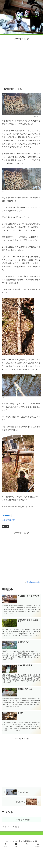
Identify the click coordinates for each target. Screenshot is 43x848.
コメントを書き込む (21, 820)
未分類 (5, 527)
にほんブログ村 (8, 520)
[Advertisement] (21, 61)
